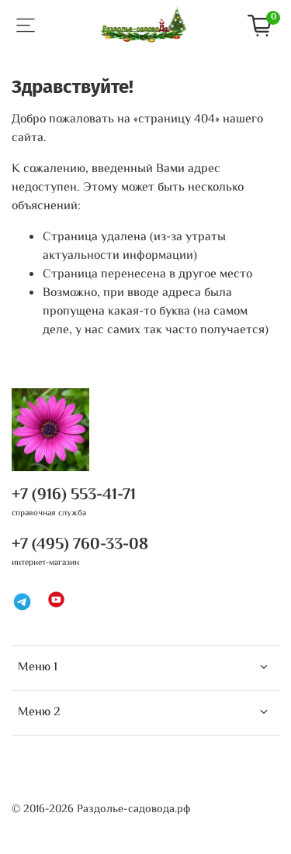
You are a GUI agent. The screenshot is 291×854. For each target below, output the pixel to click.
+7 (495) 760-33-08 (80, 544)
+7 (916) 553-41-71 (74, 495)
